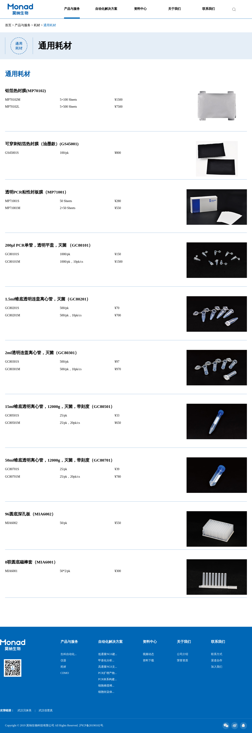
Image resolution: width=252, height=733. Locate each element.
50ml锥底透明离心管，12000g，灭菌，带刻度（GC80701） (60, 460)
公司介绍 (182, 654)
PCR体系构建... (107, 679)
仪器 (63, 660)
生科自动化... (69, 654)
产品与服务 (72, 8)
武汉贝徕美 (24, 710)
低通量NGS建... (107, 654)
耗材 (37, 25)
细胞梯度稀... (106, 685)
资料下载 (148, 660)
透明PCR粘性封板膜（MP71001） (37, 192)
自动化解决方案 (106, 8)
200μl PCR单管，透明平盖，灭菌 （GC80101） (49, 245)
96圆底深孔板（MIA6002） (30, 514)
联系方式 (216, 654)
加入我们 (216, 666)
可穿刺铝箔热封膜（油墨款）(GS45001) (42, 144)
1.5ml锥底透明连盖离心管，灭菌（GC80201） (48, 299)
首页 (8, 25)
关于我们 (174, 8)
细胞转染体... (106, 691)
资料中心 (140, 8)
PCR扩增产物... (107, 672)
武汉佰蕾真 (46, 710)
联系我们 (208, 8)
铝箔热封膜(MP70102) (25, 90)
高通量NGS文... (107, 666)
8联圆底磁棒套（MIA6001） (31, 562)
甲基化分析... (106, 660)
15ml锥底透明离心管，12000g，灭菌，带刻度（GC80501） (60, 406)
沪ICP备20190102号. (91, 725)
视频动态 (148, 654)
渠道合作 (216, 660)
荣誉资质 (182, 660)
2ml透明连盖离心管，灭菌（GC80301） (42, 352)
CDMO (65, 672)
